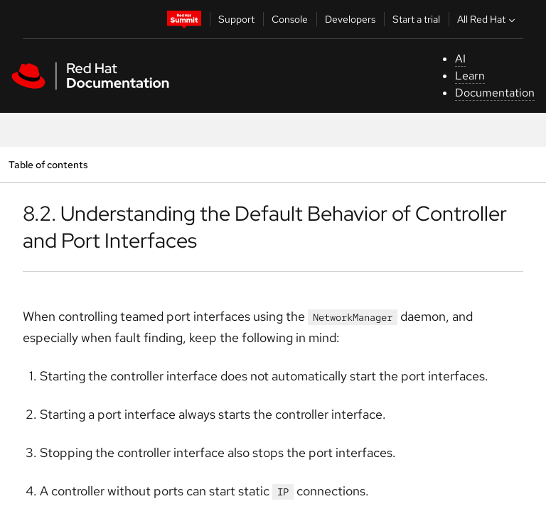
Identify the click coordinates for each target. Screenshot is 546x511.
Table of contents (48, 164)
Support (236, 19)
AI (460, 58)
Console (290, 19)
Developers (350, 19)
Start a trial (416, 19)
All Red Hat (487, 19)
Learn (470, 75)
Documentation (495, 92)
